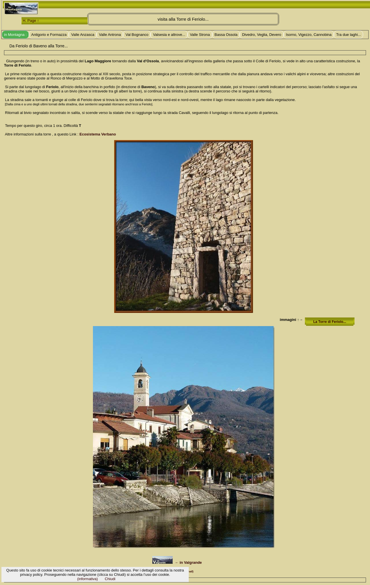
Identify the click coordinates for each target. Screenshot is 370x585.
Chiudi (110, 579)
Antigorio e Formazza (49, 34)
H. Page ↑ (31, 20)
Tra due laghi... (348, 34)
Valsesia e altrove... (169, 34)
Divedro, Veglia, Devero (261, 34)
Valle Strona (200, 34)
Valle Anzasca (82, 34)
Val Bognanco (136, 34)
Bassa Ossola (226, 34)
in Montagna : (15, 34)
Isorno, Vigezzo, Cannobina (309, 34)
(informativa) (87, 579)
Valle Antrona (110, 34)
